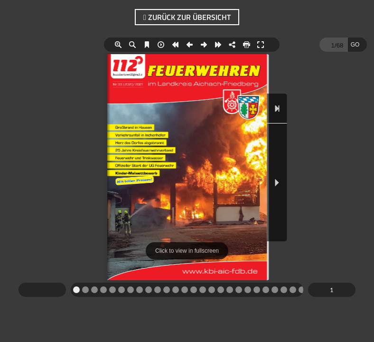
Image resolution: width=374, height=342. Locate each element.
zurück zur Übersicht (187, 17)
